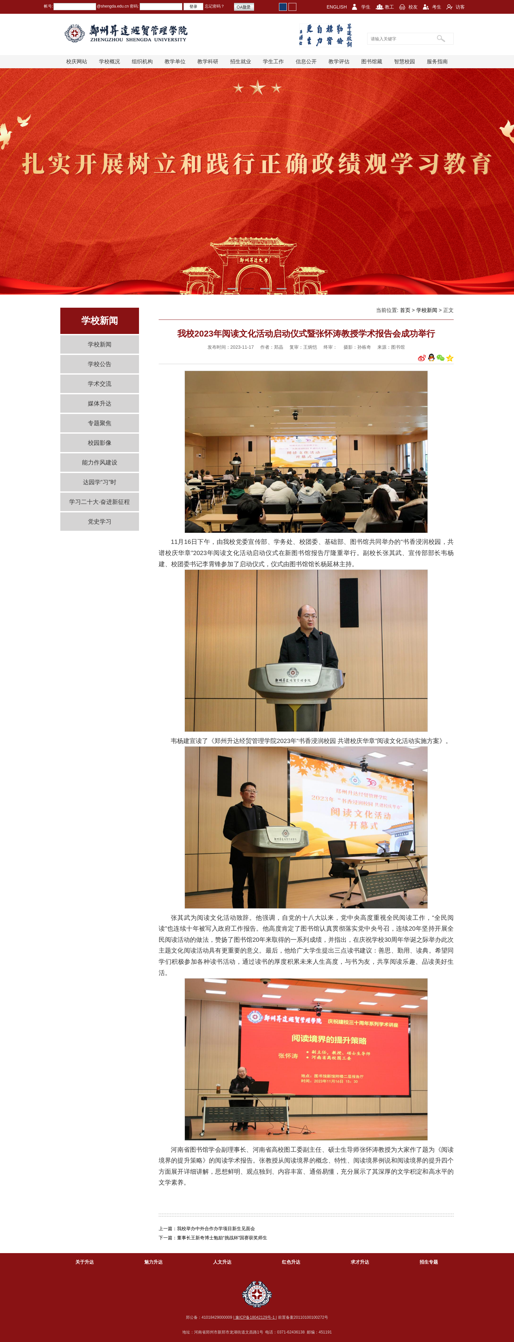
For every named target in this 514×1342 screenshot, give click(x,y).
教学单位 (175, 61)
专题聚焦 (99, 423)
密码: (134, 6)
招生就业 (240, 61)
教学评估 (338, 61)
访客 (460, 7)
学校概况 (109, 61)
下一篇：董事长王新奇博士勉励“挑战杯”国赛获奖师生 (213, 1237)
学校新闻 (99, 344)
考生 (436, 7)
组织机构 (142, 61)
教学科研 (207, 61)
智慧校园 (404, 61)
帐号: (48, 6)
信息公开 (306, 61)
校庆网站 (76, 61)
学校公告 (99, 364)
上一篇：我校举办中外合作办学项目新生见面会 (207, 1228)
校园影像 (99, 443)
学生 (365, 7)
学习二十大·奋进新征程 (99, 502)
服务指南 (437, 61)
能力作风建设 (99, 462)
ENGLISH (337, 7)
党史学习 (99, 521)
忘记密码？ (215, 6)
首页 (405, 310)
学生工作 (273, 61)
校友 (413, 7)
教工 (389, 7)
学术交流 (99, 384)
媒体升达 (99, 403)
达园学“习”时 (99, 482)
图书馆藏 (371, 61)
